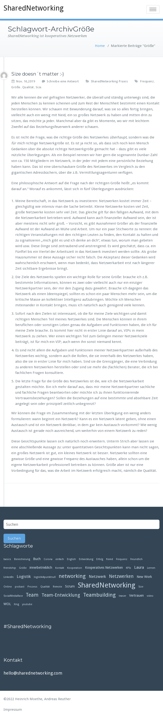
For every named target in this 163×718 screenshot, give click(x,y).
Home (100, 46)
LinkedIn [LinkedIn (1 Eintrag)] (9, 577)
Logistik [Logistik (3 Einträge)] (24, 576)
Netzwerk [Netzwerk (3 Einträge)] (97, 576)
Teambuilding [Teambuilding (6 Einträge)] (99, 595)
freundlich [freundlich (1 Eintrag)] (136, 559)
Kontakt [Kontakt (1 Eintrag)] (59, 567)
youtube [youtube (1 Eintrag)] (27, 604)
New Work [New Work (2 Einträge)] (144, 577)
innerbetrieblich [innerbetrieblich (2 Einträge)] (41, 567)
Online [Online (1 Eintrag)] (8, 586)
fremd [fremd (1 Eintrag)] (109, 559)
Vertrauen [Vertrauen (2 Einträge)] (136, 595)
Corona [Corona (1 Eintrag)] (48, 559)
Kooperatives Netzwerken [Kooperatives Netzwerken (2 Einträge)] (104, 567)
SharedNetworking (33, 8)
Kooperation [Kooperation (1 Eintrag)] (74, 567)
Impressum (13, 709)
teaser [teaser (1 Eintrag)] (122, 595)
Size (39, 87)
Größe (15, 87)
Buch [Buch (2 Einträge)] (37, 559)
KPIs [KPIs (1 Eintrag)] (128, 567)
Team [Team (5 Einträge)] (32, 595)
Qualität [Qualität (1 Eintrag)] (45, 586)
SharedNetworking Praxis (109, 81)
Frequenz (147, 81)
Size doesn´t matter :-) (37, 74)
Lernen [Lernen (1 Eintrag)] (151, 567)
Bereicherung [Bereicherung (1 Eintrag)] (22, 559)
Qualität (28, 87)
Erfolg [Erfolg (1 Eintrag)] (99, 559)
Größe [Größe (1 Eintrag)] (23, 567)
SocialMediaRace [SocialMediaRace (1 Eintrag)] (13, 595)
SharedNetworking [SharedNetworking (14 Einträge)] (106, 585)
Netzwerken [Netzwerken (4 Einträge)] (121, 576)
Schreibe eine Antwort (63, 81)
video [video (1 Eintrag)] (150, 595)
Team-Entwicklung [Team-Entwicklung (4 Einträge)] (61, 595)
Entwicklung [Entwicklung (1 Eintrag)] (86, 559)
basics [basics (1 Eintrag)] (7, 559)
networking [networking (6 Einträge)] (72, 576)
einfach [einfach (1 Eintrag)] (59, 559)
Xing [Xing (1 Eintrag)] (16, 604)
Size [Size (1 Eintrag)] (140, 586)
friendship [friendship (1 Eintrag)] (10, 567)
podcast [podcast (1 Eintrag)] (19, 586)
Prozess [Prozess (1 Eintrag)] (32, 586)
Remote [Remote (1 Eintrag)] (57, 586)
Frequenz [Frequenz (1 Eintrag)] (121, 559)
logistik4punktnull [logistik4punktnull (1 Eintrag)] (45, 577)
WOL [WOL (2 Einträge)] (7, 604)
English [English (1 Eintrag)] (71, 559)
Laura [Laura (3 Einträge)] (139, 567)
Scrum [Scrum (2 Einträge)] (70, 586)
